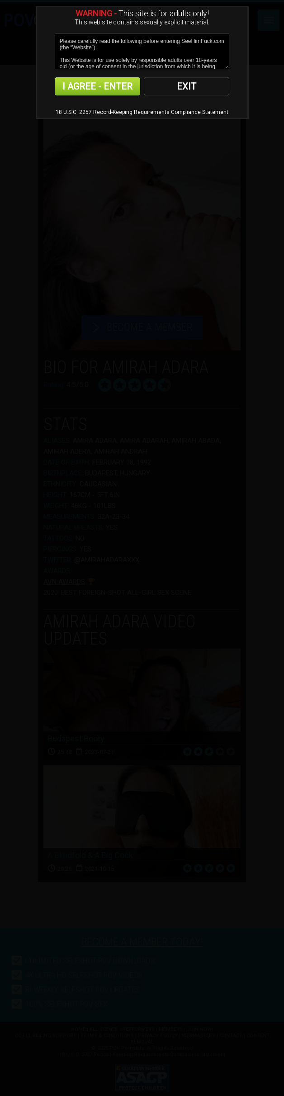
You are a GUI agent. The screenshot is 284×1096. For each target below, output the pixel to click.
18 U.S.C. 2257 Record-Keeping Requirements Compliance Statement (142, 112)
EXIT (186, 86)
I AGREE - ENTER (97, 86)
